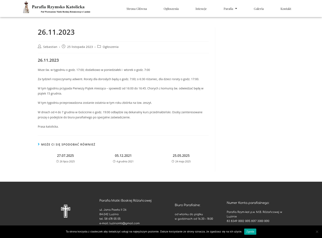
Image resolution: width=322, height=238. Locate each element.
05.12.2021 (123, 155)
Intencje (201, 9)
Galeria (259, 9)
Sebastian (50, 47)
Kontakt (286, 9)
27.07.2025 (65, 155)
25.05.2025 (181, 155)
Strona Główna (136, 9)
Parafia (230, 8)
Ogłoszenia (171, 9)
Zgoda (250, 231)
